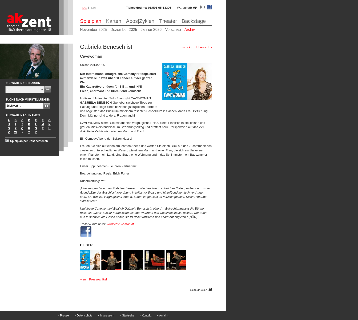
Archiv (189, 30)
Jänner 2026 (151, 30)
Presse (63, 315)
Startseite (127, 315)
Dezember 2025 (123, 30)
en (93, 8)
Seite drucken (198, 289)
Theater (168, 21)
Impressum (106, 315)
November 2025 (93, 30)
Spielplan (90, 21)
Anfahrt (162, 315)
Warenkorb (184, 7)
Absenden (47, 89)
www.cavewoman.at (120, 224)
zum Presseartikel (95, 279)
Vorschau (173, 30)
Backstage (194, 21)
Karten (113, 21)
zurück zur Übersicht (195, 47)
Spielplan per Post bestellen (29, 141)
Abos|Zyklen (140, 21)
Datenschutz (83, 315)
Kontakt (146, 315)
